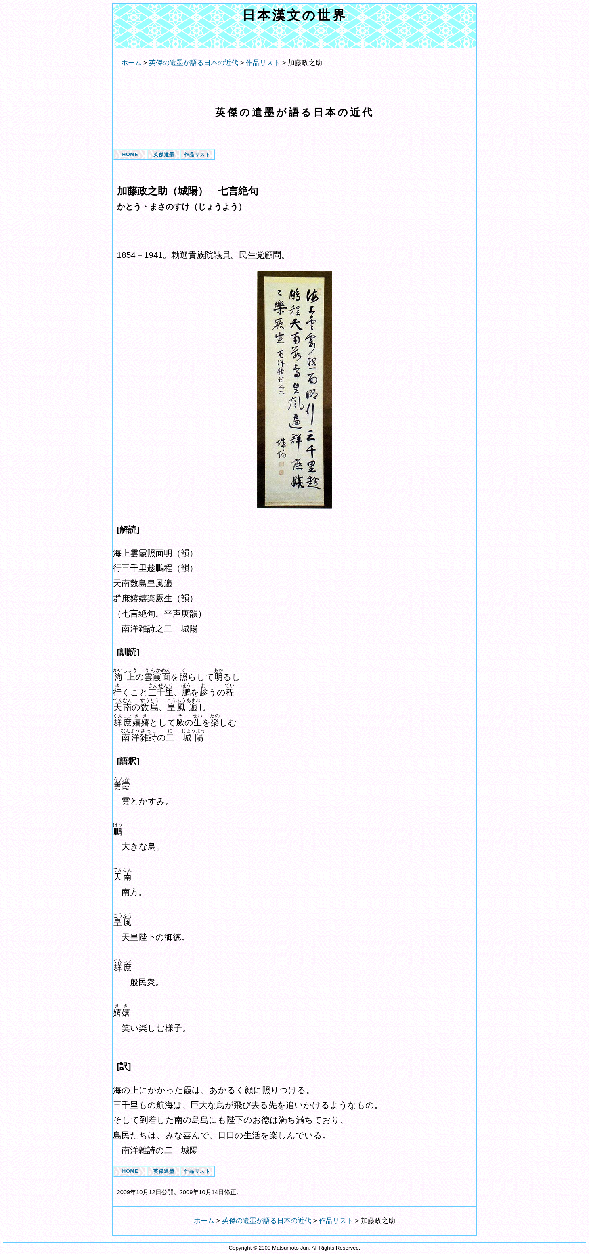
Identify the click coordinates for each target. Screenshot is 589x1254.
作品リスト (197, 154)
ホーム (131, 63)
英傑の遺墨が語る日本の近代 (294, 112)
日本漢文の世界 (294, 15)
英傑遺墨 (163, 154)
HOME (130, 154)
